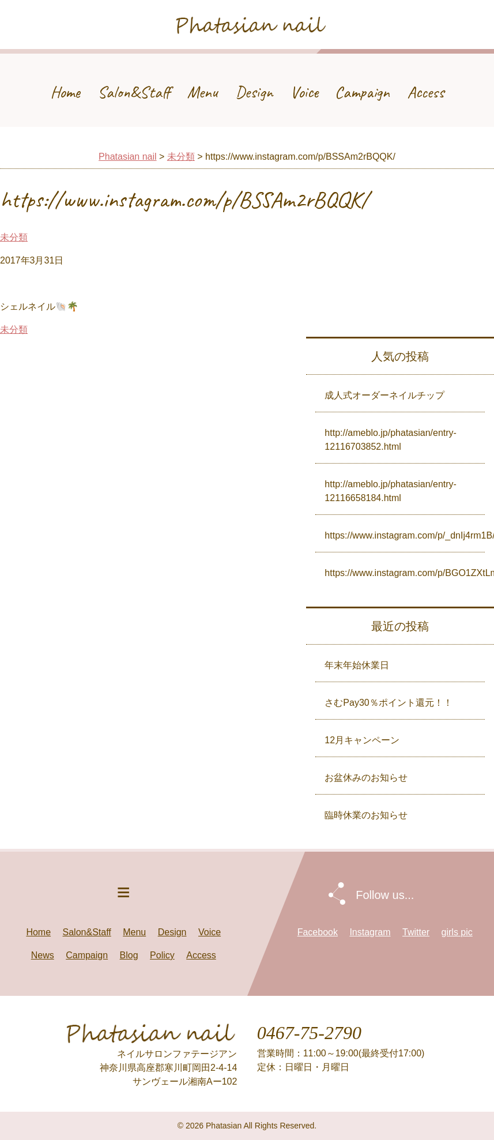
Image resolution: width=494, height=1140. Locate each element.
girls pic (457, 932)
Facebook (317, 932)
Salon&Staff (134, 92)
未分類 (181, 156)
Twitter (415, 932)
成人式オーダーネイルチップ (384, 395)
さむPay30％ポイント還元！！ (388, 703)
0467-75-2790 (309, 1032)
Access (425, 92)
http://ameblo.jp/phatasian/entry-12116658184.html (391, 491)
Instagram (369, 932)
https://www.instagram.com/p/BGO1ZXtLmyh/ (405, 573)
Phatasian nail (128, 156)
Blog (129, 955)
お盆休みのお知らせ (366, 777)
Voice (304, 92)
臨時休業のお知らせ (366, 815)
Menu (202, 92)
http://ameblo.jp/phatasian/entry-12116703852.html (391, 440)
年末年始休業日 (357, 665)
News (42, 955)
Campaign (362, 92)
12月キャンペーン (362, 740)
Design (254, 92)
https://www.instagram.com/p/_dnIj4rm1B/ (405, 535)
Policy (162, 955)
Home (65, 92)
